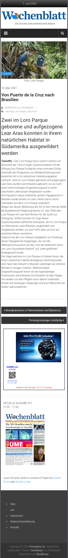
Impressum (16, 515)
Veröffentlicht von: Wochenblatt (19, 107)
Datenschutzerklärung (22, 521)
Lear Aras (9, 111)
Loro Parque (20, 111)
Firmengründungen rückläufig (45, 320)
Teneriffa (7, 73)
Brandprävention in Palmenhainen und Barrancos (33, 310)
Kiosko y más (23, 481)
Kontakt (14, 527)
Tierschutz (32, 111)
